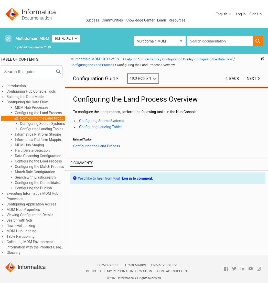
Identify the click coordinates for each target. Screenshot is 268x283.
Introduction (18, 86)
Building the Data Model (27, 97)
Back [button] (234, 78)
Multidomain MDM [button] (151, 41)
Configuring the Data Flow (29, 102)
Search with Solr (21, 220)
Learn (161, 20)
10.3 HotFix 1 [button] (66, 38)
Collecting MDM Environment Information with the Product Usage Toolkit (36, 245)
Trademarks (135, 265)
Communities (112, 20)
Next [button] (251, 78)
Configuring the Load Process (40, 161)
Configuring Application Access (33, 204)
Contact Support (172, 271)
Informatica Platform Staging (39, 134)
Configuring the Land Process (40, 113)
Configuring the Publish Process (32, 188)
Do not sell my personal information (119, 271)
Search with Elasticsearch (37, 177)
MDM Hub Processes (33, 107)
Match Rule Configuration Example (34, 172)
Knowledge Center (139, 20)
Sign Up (255, 14)
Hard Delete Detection (34, 150)
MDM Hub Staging (31, 145)
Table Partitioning (22, 236)
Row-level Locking (22, 226)
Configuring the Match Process (41, 167)
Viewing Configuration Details (31, 215)
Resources (177, 20)
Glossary (15, 253)
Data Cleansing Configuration (39, 156)
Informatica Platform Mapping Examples (38, 140)
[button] (224, 14)
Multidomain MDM (32, 38)
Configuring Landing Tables (43, 129)
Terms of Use (108, 265)
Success (92, 20)
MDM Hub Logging (23, 231)
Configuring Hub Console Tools (33, 91)
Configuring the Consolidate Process (36, 183)
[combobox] (220, 41)
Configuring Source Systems (44, 124)
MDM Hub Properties (25, 210)
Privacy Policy (164, 265)
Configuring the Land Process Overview (44, 118)
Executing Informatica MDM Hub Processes (34, 196)
